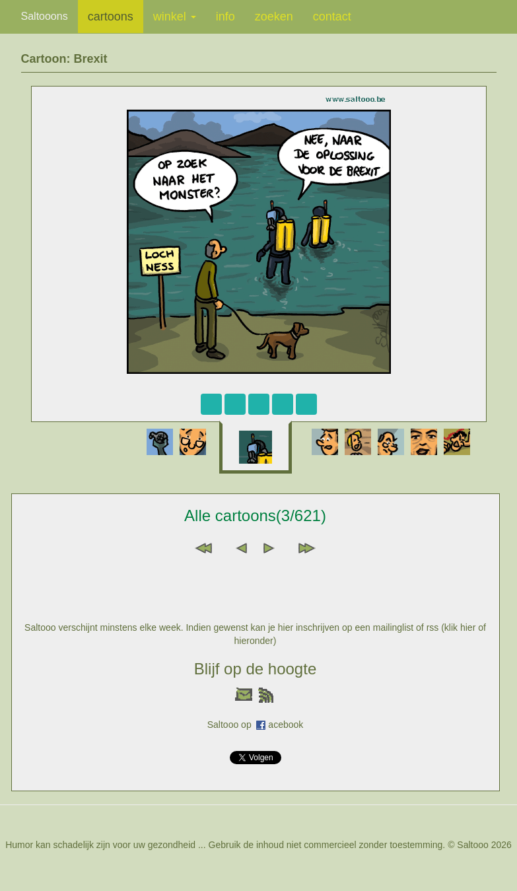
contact (332, 16)
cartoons (110, 16)
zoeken (274, 16)
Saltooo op (232, 724)
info (225, 16)
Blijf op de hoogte (255, 669)
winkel (174, 16)
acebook (285, 724)
